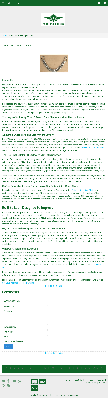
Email (6, 336)
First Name (8, 331)
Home (4, 35)
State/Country (10, 327)
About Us (78, 380)
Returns (100, 380)
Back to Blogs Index (54, 286)
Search (102, 382)
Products (89, 380)
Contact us (91, 382)
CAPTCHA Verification (13, 341)
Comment (8, 311)
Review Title (9, 306)
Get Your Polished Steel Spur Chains (18, 283)
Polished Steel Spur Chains (92, 147)
